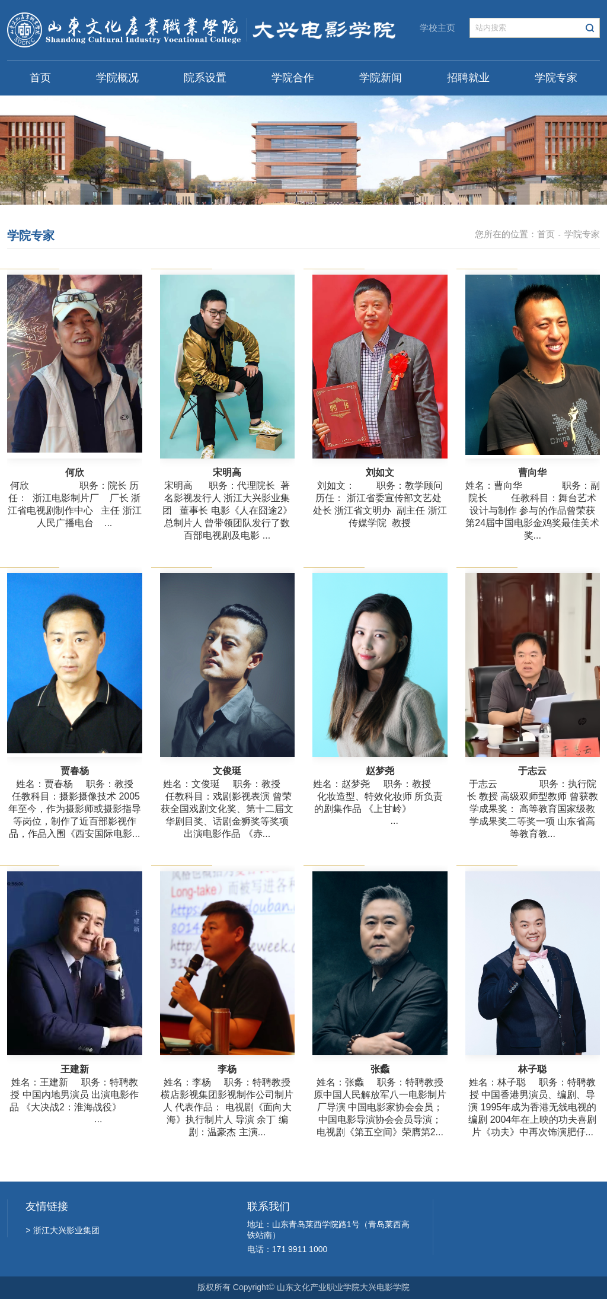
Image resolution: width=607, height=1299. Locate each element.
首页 (40, 78)
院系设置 (205, 78)
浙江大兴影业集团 (62, 1230)
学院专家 (556, 78)
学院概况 (117, 78)
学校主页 (437, 28)
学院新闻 (380, 78)
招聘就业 (468, 78)
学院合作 (292, 78)
